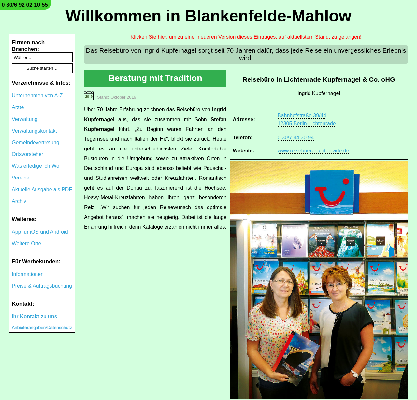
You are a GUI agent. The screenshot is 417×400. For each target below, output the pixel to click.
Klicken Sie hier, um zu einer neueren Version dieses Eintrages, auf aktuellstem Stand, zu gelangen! (246, 37)
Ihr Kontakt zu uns (34, 316)
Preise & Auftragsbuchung (42, 286)
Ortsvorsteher (27, 154)
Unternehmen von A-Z (37, 95)
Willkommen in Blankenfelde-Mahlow (208, 16)
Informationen (28, 274)
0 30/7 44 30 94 (296, 137)
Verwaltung (24, 119)
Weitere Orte (26, 243)
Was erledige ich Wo (35, 166)
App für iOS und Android (40, 232)
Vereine (20, 177)
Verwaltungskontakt (34, 131)
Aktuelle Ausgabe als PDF (42, 189)
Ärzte (18, 107)
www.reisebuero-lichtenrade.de (313, 150)
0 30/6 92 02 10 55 (25, 5)
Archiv (19, 201)
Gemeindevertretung (35, 142)
